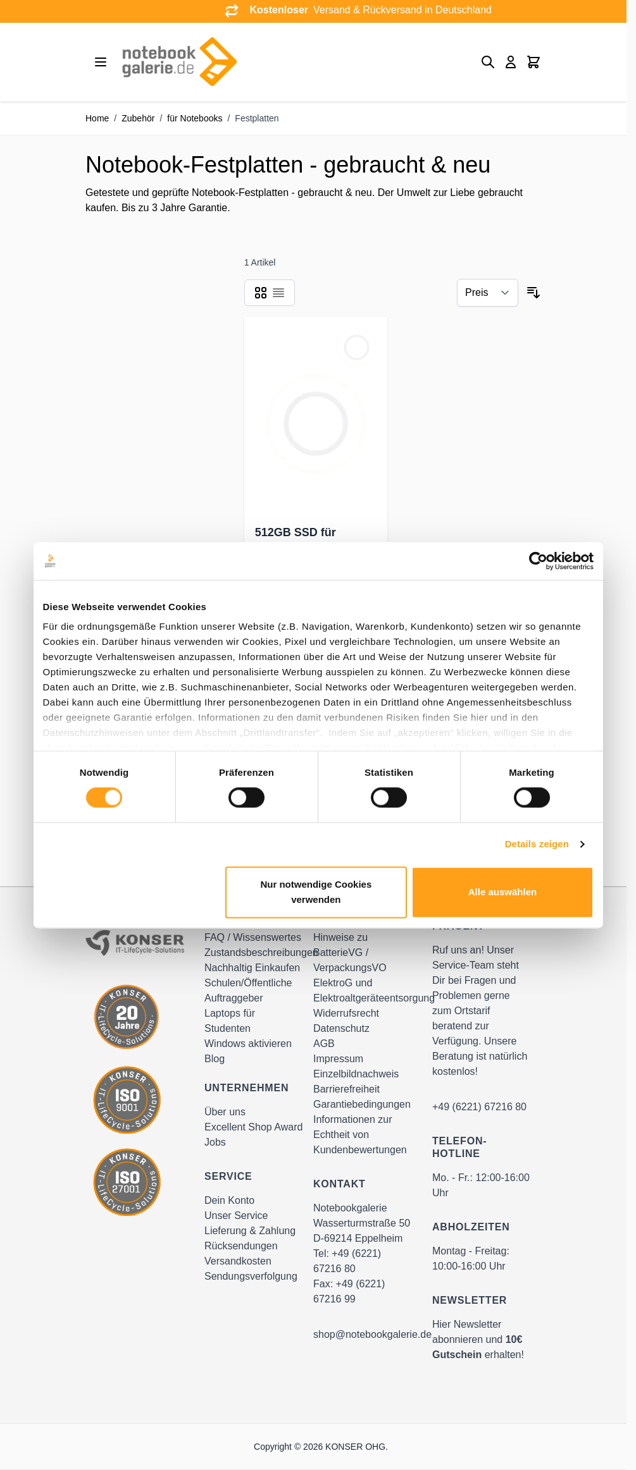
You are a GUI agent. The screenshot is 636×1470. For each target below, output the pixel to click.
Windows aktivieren (248, 1043)
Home (97, 118)
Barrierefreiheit (346, 1089)
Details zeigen (537, 844)
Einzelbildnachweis (356, 1074)
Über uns (225, 1111)
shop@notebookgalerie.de (372, 1334)
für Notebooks (194, 118)
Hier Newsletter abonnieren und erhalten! (478, 1339)
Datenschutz (341, 1028)
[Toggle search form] (488, 62)
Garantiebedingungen (362, 1104)
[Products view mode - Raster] (260, 292)
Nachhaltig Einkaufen (252, 967)
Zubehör (138, 118)
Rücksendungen (241, 1245)
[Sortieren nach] (487, 293)
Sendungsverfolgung (250, 1276)
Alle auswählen (502, 891)
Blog (214, 1058)
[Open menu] (100, 62)
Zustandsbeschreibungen (261, 952)
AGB (324, 1043)
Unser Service (236, 1215)
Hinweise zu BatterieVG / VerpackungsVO (350, 952)
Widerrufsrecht (346, 1013)
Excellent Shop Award (253, 1127)
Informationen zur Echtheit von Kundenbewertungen (360, 1134)
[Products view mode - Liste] (278, 292)
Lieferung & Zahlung (250, 1230)
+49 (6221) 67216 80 (479, 1106)
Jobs (215, 1142)
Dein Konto (229, 1200)
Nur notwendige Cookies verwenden (315, 892)
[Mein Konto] (511, 62)
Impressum (338, 1058)
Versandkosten (237, 1261)
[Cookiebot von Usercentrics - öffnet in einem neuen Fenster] (538, 560)
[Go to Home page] (179, 62)
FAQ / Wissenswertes (252, 937)
